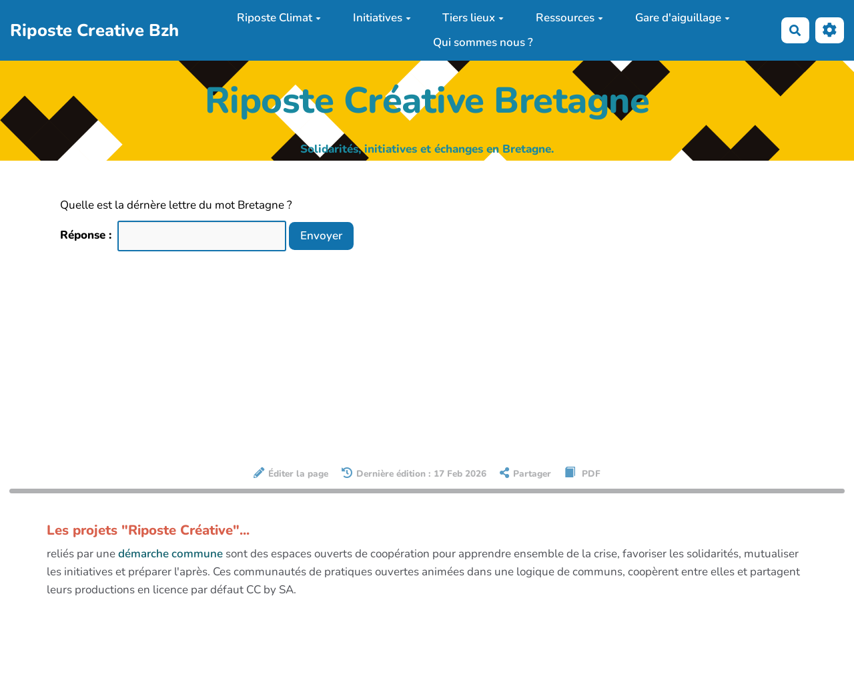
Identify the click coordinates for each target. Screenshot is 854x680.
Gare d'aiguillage (682, 17)
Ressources (569, 17)
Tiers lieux (473, 17)
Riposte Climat (279, 17)
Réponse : (87, 235)
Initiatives (382, 17)
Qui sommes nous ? (483, 42)
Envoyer (321, 235)
